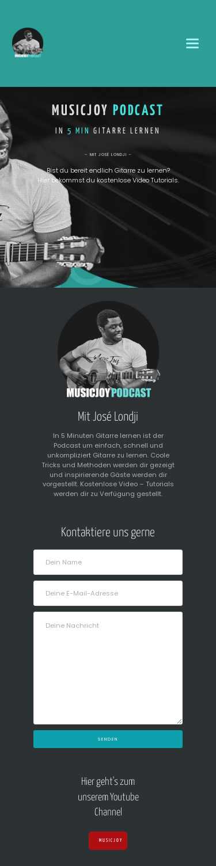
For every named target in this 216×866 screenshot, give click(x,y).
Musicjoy (108, 840)
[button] (192, 43)
